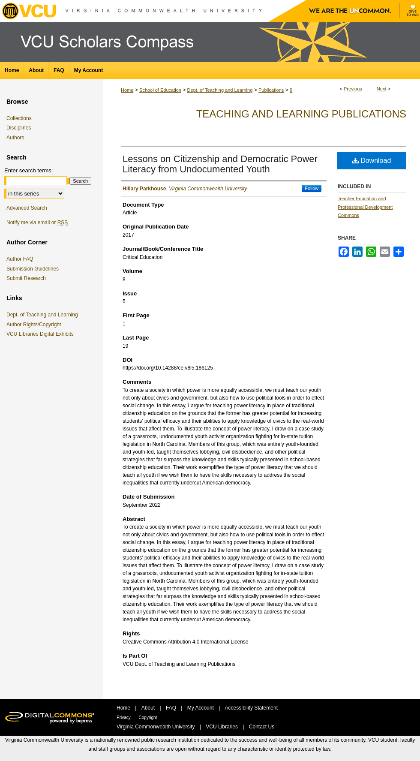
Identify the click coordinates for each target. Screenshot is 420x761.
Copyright (148, 717)
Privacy (124, 717)
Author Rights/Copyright (35, 325)
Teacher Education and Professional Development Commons (365, 207)
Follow (311, 188)
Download (371, 160)
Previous (353, 88)
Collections (19, 118)
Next (382, 88)
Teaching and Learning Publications (301, 114)
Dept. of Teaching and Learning (220, 90)
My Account (201, 708)
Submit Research (26, 278)
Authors (15, 138)
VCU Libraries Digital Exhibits (41, 334)
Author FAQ (19, 259)
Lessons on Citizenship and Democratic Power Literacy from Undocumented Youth (220, 163)
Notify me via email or (37, 223)
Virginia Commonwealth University (156, 727)
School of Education (160, 90)
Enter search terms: (28, 170)
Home (127, 90)
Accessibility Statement (251, 708)
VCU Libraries (222, 727)
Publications (271, 90)
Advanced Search (26, 208)
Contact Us (261, 727)
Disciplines (18, 128)
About (148, 708)
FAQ (171, 708)
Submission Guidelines (32, 269)
